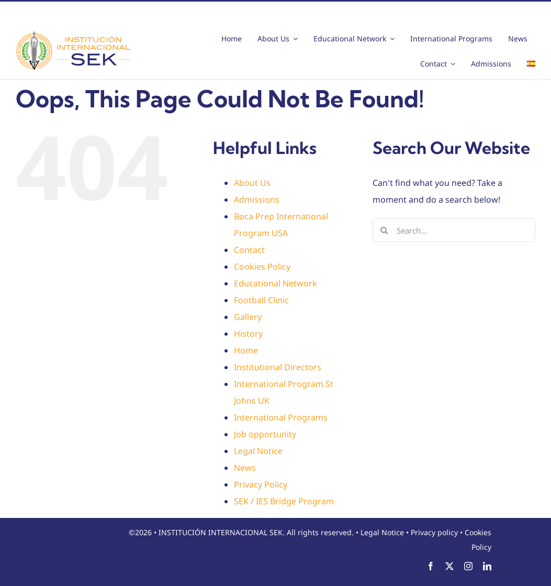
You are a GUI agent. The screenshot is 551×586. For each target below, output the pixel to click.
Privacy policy (434, 532)
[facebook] (430, 566)
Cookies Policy (262, 266)
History (248, 333)
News (245, 467)
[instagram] (468, 566)
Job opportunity (265, 434)
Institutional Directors (277, 367)
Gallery (248, 317)
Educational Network (275, 283)
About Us (252, 183)
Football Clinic (261, 300)
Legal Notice (258, 451)
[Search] (384, 230)
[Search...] (454, 230)
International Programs (281, 417)
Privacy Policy (260, 484)
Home (246, 350)
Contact (249, 250)
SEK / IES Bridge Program (284, 501)
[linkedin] (487, 566)
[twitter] (449, 566)
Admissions (256, 199)
